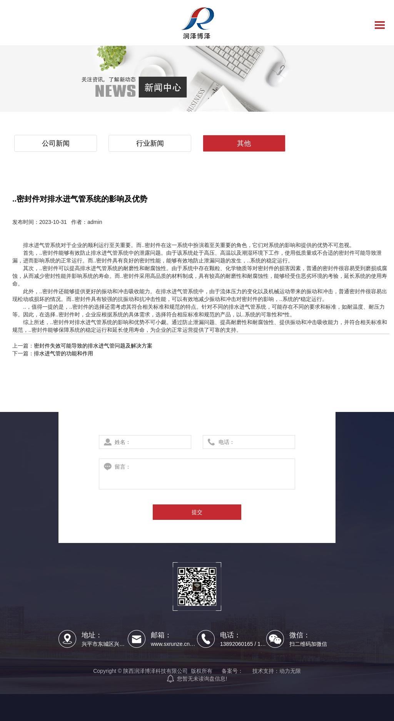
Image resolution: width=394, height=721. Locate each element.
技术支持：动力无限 (276, 671)
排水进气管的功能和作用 (63, 353)
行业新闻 (150, 143)
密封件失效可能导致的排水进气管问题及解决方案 (93, 346)
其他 (244, 143)
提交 (197, 512)
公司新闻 (56, 143)
